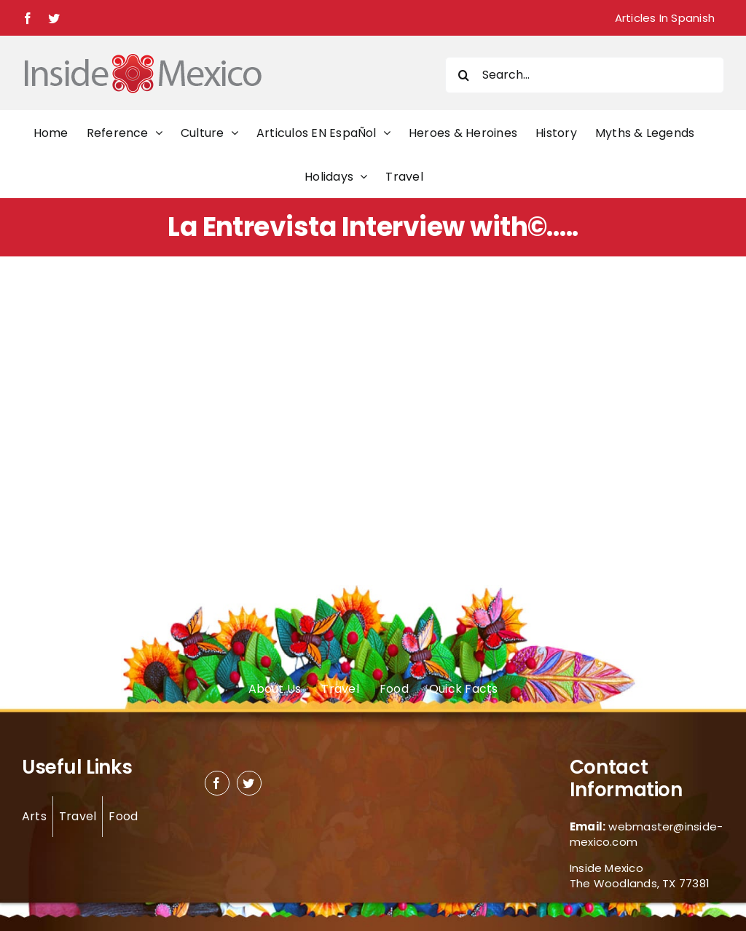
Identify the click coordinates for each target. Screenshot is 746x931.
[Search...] (584, 75)
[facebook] (217, 783)
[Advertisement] (373, 402)
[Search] (463, 75)
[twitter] (249, 783)
